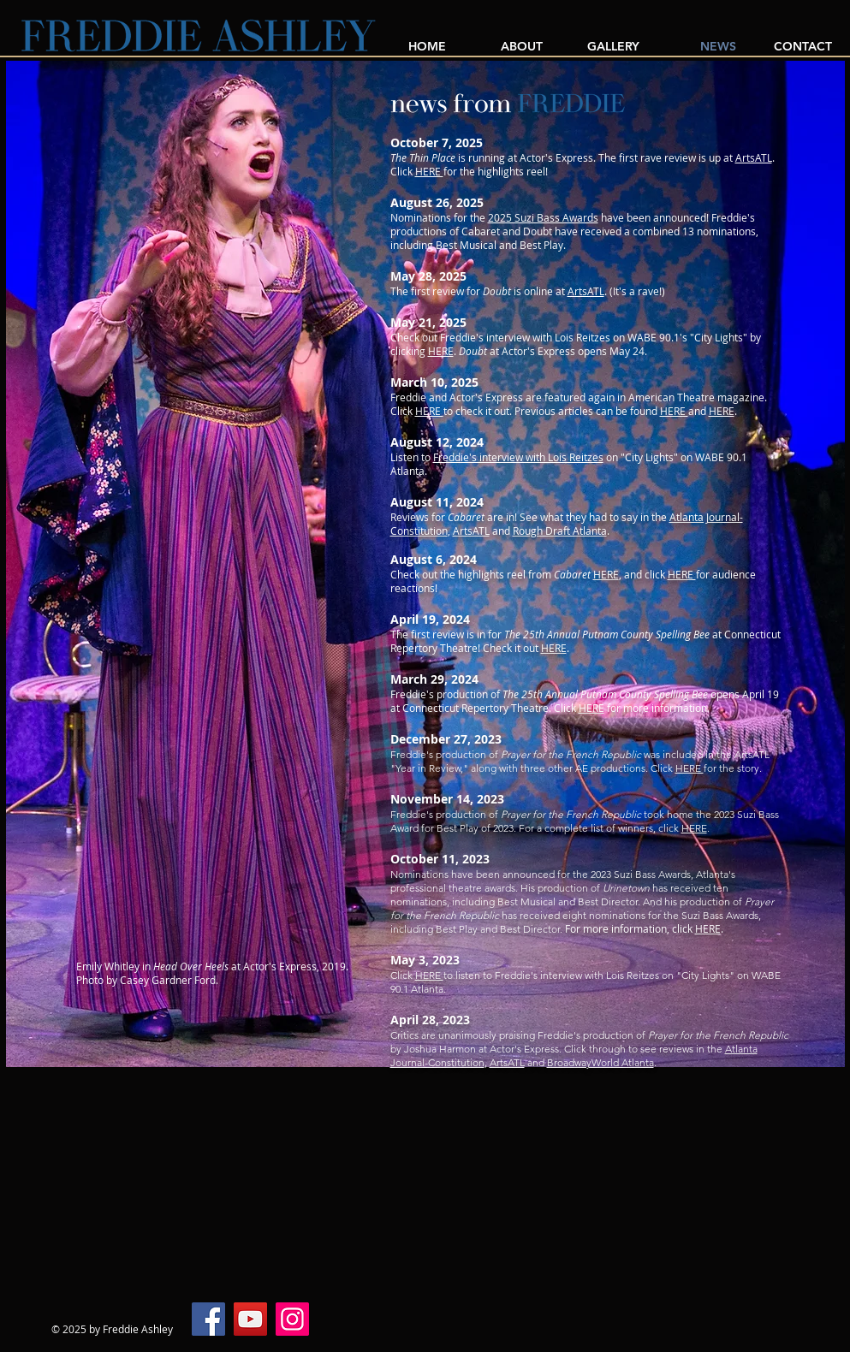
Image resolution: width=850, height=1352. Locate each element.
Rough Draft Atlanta (560, 530)
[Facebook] (208, 1319)
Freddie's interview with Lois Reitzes (518, 457)
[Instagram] (292, 1319)
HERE (429, 171)
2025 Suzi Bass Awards (543, 217)
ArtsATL (753, 157)
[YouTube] (250, 1319)
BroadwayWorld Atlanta (600, 1062)
